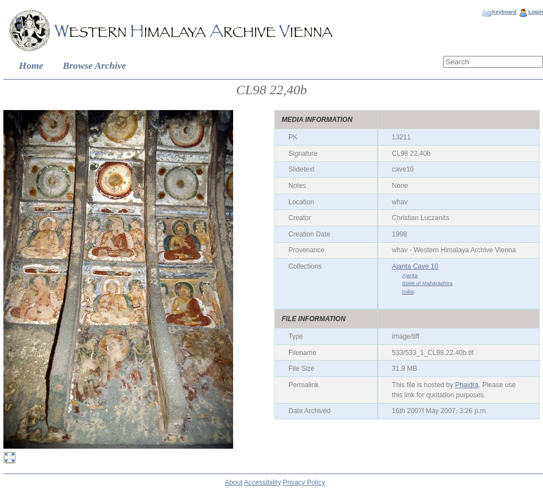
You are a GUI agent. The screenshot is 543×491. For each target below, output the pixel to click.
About (233, 482)
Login (535, 11)
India (408, 291)
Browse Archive (94, 65)
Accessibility (262, 482)
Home (31, 65)
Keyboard (504, 11)
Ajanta (409, 275)
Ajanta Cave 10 (415, 266)
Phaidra (466, 385)
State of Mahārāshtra (427, 283)
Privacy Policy (304, 482)
